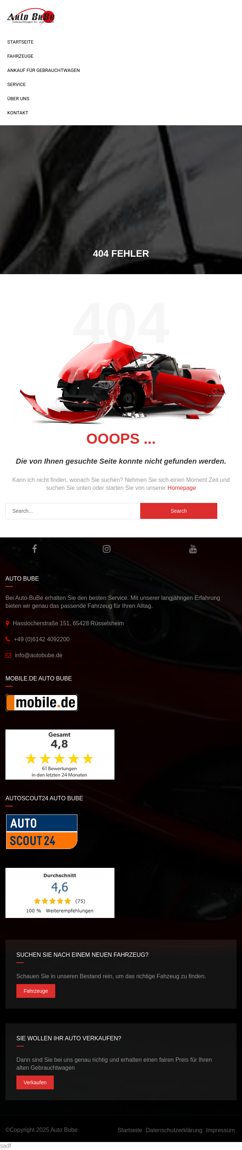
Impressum (220, 1130)
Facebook (34, 549)
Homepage (182, 488)
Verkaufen (35, 1082)
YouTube (193, 549)
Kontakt (17, 112)
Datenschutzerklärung (174, 1130)
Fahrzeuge (20, 56)
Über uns (18, 98)
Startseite (20, 42)
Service (16, 84)
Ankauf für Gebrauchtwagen (43, 70)
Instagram (106, 549)
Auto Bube (64, 1130)
